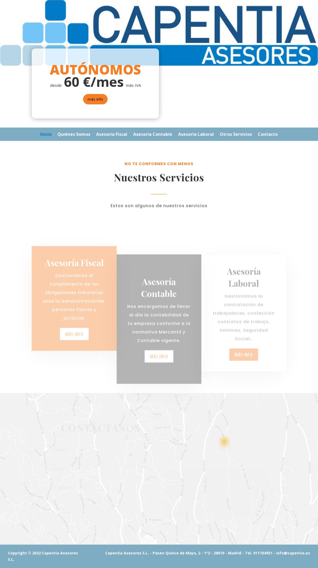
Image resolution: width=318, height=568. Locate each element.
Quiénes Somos (74, 134)
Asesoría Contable (152, 134)
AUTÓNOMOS (95, 69)
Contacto (268, 134)
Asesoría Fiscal (111, 134)
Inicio (46, 134)
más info (95, 99)
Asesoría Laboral (196, 134)
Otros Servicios (236, 134)
